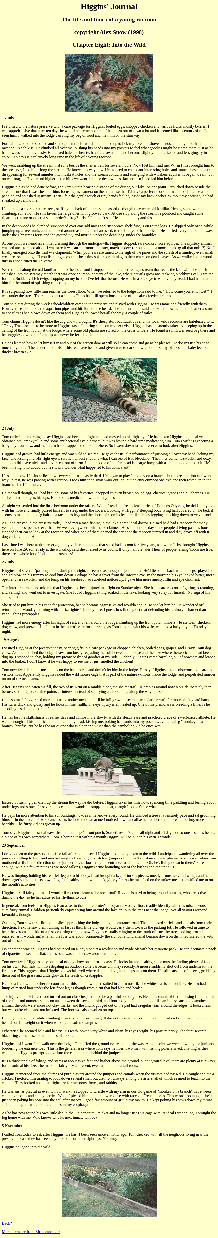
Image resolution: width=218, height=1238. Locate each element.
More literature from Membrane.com (31, 1232)
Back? (7, 1223)
